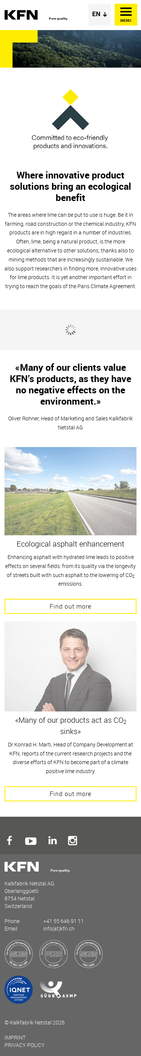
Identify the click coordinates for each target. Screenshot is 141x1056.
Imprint (15, 1037)
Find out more (70, 606)
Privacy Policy (25, 1044)
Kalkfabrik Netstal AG (38, 15)
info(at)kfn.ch (58, 928)
